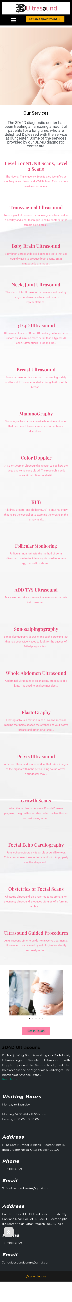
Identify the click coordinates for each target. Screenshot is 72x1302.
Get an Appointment (46, 18)
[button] (8, 993)
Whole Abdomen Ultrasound (36, 673)
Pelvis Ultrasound (36, 756)
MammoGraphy (36, 413)
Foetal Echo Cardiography (36, 845)
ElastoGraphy (36, 712)
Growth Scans (36, 800)
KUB (36, 502)
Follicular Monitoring (36, 546)
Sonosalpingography (36, 629)
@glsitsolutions (36, 1276)
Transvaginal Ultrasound (36, 207)
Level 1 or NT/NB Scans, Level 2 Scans (36, 166)
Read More (9, 1079)
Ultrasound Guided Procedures (36, 933)
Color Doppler (36, 457)
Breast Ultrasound (36, 369)
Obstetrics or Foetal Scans (36, 889)
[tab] (13, 20)
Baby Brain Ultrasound (36, 246)
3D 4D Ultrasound (36, 325)
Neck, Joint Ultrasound (36, 284)
